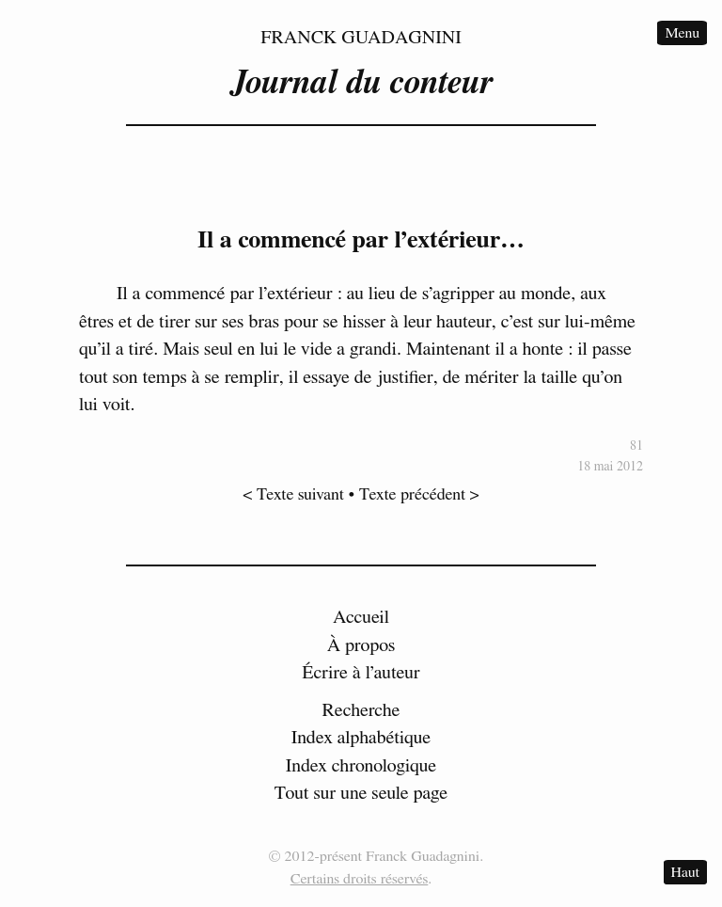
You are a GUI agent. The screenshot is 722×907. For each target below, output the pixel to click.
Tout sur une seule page (361, 793)
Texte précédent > (419, 494)
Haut (685, 872)
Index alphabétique (361, 737)
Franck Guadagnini (361, 37)
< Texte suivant (293, 494)
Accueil (361, 617)
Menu (682, 32)
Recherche (361, 710)
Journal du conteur (361, 83)
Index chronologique (361, 765)
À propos (361, 645)
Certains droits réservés (359, 878)
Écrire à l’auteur (361, 672)
